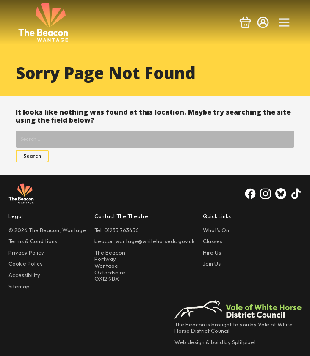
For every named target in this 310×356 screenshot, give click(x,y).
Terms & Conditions (32, 241)
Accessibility (24, 274)
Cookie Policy (25, 263)
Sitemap (19, 286)
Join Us (212, 263)
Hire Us (212, 252)
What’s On (216, 230)
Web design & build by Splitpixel (214, 342)
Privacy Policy (26, 252)
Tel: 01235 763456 (116, 230)
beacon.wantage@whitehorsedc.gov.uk (144, 241)
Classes (212, 241)
